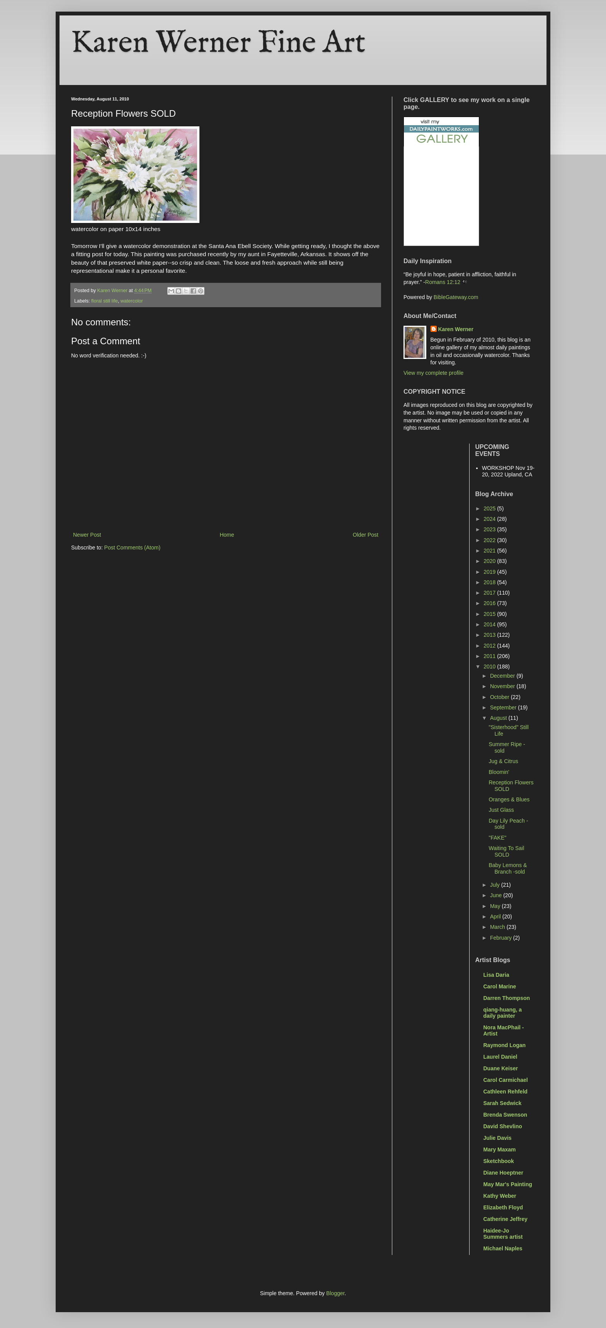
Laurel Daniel (500, 1057)
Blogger (335, 1293)
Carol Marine (499, 986)
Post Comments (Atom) (132, 547)
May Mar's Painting (507, 1184)
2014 (490, 624)
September (504, 707)
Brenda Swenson (505, 1115)
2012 (490, 646)
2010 (490, 666)
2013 (490, 635)
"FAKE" (497, 838)
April (496, 916)
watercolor (132, 301)
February (501, 938)
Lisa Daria (496, 975)
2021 (490, 551)
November (503, 686)
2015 (490, 614)
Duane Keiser (500, 1068)
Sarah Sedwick (502, 1103)
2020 (490, 561)
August (499, 718)
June (496, 895)
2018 (490, 582)
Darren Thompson (506, 998)
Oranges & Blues (509, 799)
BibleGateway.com (456, 297)
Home (227, 535)
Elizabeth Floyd (503, 1207)
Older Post (365, 535)
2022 (490, 540)
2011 (490, 656)
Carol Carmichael (505, 1080)
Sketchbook (498, 1161)
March (498, 927)
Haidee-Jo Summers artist (503, 1234)
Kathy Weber (499, 1196)
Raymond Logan (504, 1045)
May (496, 906)
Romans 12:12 (442, 282)
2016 (490, 603)
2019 (490, 572)
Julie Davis (497, 1138)
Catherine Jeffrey (505, 1219)
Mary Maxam (499, 1149)
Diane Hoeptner (503, 1173)
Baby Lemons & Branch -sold (508, 868)
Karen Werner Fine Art (218, 43)
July (495, 885)
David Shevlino (502, 1126)
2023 (490, 529)
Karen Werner (456, 329)
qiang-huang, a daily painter (502, 1013)
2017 (490, 593)
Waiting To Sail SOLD (506, 851)
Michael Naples (503, 1248)
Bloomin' (499, 772)
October (500, 697)
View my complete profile (433, 373)
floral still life (104, 301)
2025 (490, 508)
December (503, 676)
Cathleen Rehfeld (505, 1091)
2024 (490, 519)
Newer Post (87, 535)
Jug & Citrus (503, 761)
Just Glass (501, 810)
